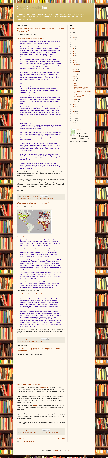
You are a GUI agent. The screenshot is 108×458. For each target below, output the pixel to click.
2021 (73, 46)
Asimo (35, 405)
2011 (73, 109)
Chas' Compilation (32, 7)
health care (27, 341)
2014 (73, 62)
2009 (73, 113)
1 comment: (35, 196)
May (74, 81)
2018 (73, 53)
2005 (73, 122)
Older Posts (61, 438)
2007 (73, 118)
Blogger (68, 450)
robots (57, 432)
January (75, 101)
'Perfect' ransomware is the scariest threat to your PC (32, 38)
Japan (49, 432)
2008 (73, 116)
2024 (73, 39)
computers (32, 198)
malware (41, 198)
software (45, 198)
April (74, 83)
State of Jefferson (82, 140)
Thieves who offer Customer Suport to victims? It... (80, 88)
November (76, 67)
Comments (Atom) (29, 441)
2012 (73, 106)
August (75, 74)
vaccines (42, 341)
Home (41, 438)
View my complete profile (76, 144)
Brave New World (25, 198)
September (76, 71)
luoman (57, 450)
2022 (73, 44)
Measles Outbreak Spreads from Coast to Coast (31, 294)
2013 (73, 104)
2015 (73, 60)
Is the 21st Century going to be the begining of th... (82, 95)
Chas (79, 129)
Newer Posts (20, 438)
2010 (73, 111)
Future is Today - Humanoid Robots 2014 (28, 384)
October (75, 69)
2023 (73, 42)
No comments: (35, 339)
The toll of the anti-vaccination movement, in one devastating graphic (36, 236)
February (75, 99)
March (75, 85)
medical (32, 341)
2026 (73, 35)
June (74, 78)
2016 (73, 58)
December (76, 64)
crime (37, 198)
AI (21, 432)
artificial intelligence (27, 432)
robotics (53, 432)
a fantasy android (43, 387)
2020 (73, 49)
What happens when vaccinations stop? (33, 203)
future (46, 432)
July (74, 76)
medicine (37, 341)
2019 (73, 51)
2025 (73, 37)
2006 (73, 120)
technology (50, 198)
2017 (73, 55)
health (22, 341)
